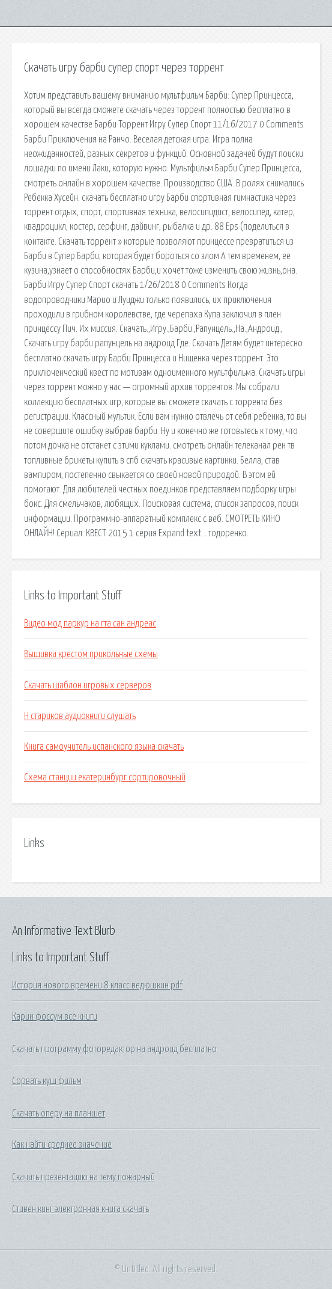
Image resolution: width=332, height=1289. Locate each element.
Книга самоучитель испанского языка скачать (104, 747)
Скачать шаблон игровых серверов (87, 685)
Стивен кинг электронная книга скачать (80, 1209)
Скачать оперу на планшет (58, 1113)
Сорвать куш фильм (47, 1081)
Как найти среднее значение (62, 1145)
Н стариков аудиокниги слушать (80, 716)
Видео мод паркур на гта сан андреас (90, 623)
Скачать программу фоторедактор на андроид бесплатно (114, 1049)
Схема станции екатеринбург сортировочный (105, 777)
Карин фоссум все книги (54, 1016)
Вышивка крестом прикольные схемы (91, 654)
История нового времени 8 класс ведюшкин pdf (97, 985)
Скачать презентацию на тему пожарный (83, 1177)
